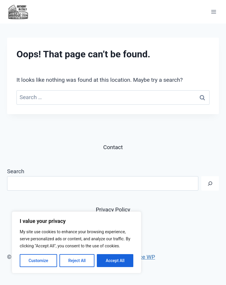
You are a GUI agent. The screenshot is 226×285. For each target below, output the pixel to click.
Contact (113, 147)
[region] (76, 242)
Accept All (115, 260)
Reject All (77, 260)
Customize (38, 260)
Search (15, 171)
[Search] (210, 183)
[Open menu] (213, 11)
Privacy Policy (113, 209)
